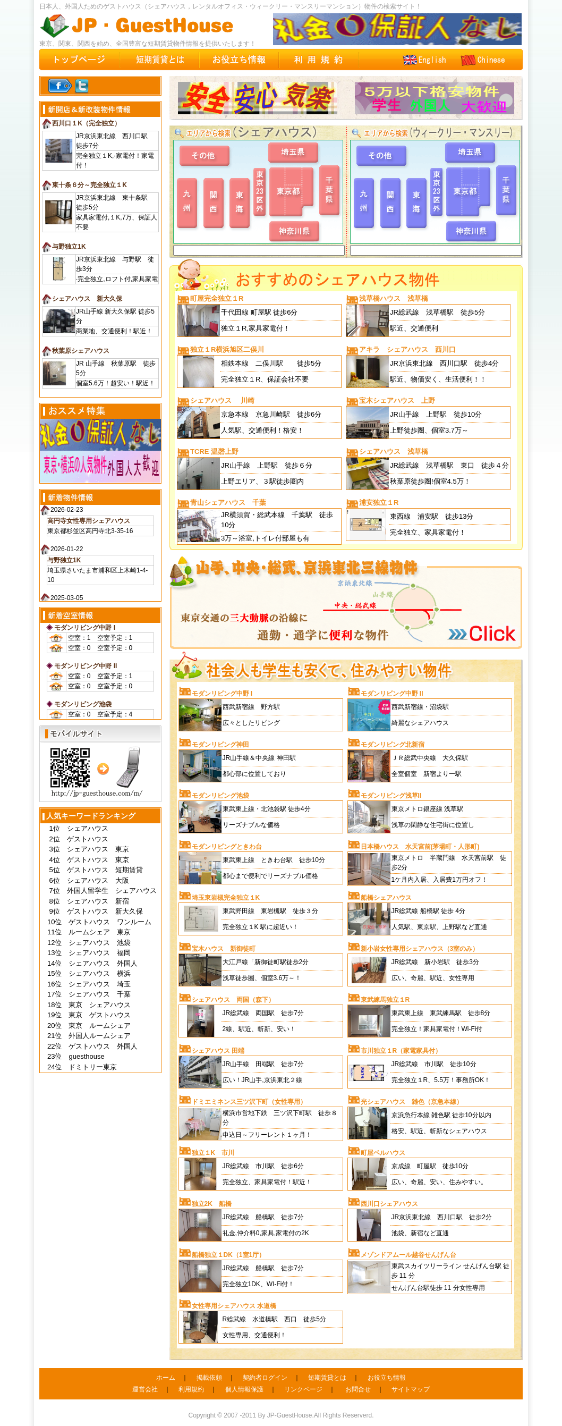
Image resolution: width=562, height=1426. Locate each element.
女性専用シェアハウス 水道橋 (234, 1306)
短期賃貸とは (327, 1377)
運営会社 (145, 1389)
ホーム (165, 1377)
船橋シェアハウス (386, 897)
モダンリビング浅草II (391, 795)
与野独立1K (69, 246)
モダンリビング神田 (220, 744)
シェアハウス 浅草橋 (393, 451)
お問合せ (358, 1389)
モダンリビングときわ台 (227, 846)
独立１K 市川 (213, 1153)
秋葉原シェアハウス (80, 351)
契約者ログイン (265, 1377)
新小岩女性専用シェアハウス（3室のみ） (420, 948)
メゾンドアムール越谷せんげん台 (408, 1255)
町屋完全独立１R (216, 298)
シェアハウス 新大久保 (87, 298)
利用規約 (191, 1389)
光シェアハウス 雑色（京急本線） (412, 1102)
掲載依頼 (209, 1377)
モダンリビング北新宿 (392, 744)
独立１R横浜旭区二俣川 (227, 349)
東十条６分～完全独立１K (89, 185)
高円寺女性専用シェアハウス (88, 521)
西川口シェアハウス (389, 1204)
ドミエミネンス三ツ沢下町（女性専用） (249, 1102)
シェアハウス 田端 (218, 1050)
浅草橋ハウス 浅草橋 (393, 298)
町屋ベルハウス (383, 1153)
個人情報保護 (244, 1389)
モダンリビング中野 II (85, 666)
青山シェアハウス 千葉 (228, 503)
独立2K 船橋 (212, 1204)
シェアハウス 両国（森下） (233, 999)
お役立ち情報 (387, 1377)
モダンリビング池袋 (83, 704)
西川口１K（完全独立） (86, 123)
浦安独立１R (378, 503)
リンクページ (303, 1389)
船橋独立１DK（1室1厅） (229, 1255)
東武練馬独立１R (385, 999)
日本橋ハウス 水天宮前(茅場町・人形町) (420, 846)
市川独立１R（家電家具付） (401, 1050)
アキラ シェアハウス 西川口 (407, 349)
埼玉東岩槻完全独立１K (226, 897)
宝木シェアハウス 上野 (397, 400)
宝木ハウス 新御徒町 (224, 948)
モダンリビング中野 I (84, 627)
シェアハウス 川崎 (222, 400)
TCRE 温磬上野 (214, 451)
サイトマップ (410, 1389)
